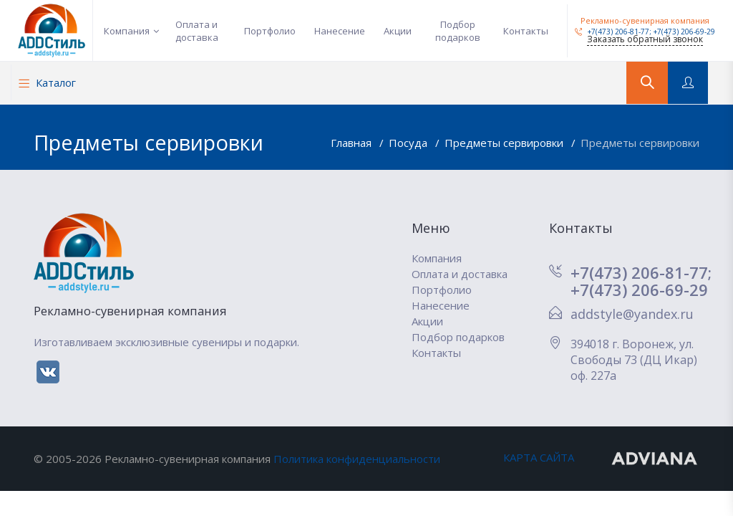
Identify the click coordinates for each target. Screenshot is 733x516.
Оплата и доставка (196, 31)
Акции (398, 30)
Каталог (47, 82)
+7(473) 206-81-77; (641, 272)
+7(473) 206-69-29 (684, 32)
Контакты (525, 30)
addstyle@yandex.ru (632, 314)
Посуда (409, 142)
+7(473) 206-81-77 (612, 32)
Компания (127, 30)
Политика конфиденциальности (356, 459)
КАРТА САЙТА (538, 457)
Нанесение (339, 30)
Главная (352, 142)
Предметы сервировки (505, 142)
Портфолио (270, 30)
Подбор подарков (457, 31)
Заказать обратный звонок (645, 39)
